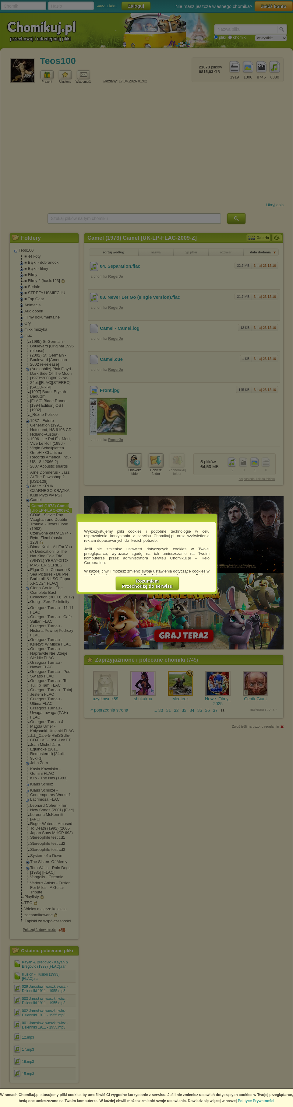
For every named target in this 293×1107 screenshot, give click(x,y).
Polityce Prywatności (256, 1101)
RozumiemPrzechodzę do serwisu (147, 583)
